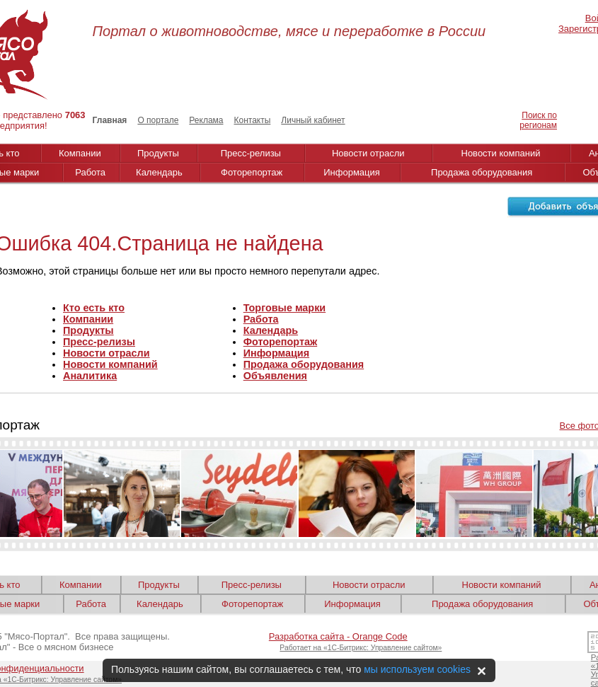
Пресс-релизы (251, 153)
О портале (157, 120)
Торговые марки (284, 307)
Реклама (206, 120)
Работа (90, 172)
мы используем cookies (417, 669)
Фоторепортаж (251, 172)
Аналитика (90, 375)
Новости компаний (501, 153)
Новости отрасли (368, 153)
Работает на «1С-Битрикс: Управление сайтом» (361, 648)
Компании (80, 153)
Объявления (275, 375)
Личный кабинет (313, 120)
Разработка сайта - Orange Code (338, 636)
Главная (110, 120)
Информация (351, 172)
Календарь (159, 172)
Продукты (158, 153)
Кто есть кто (94, 307)
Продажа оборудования (481, 172)
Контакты (252, 120)
